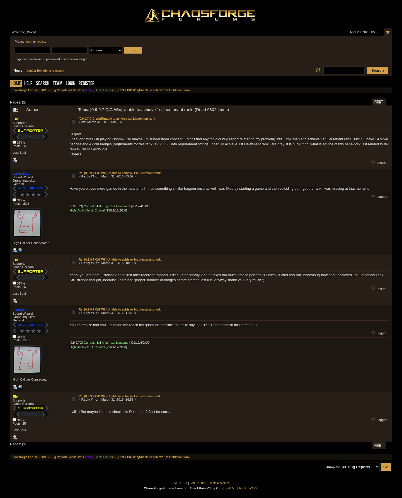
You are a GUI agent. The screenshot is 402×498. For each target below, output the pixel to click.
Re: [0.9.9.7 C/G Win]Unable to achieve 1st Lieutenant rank (120, 173)
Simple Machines (219, 483)
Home (16, 84)
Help (28, 84)
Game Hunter (103, 90)
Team (57, 84)
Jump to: (333, 467)
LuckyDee (21, 173)
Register (87, 84)
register (42, 41)
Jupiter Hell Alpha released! (45, 70)
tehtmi (89, 90)
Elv (15, 119)
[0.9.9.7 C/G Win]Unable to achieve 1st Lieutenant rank (117, 118)
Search (42, 84)
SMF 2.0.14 (180, 483)
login (28, 41)
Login (70, 84)
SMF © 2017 (198, 483)
